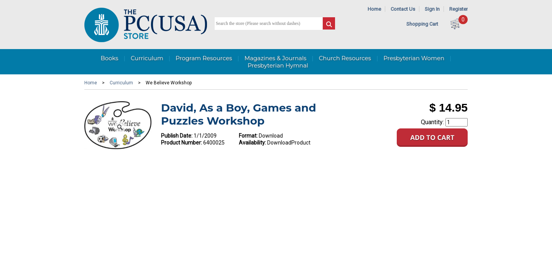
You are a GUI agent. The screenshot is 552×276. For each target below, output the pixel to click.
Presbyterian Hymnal (278, 65)
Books (109, 58)
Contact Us (403, 9)
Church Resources (345, 58)
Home (374, 9)
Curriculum (147, 58)
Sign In (432, 9)
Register (458, 9)
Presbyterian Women (413, 58)
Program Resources (204, 58)
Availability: (252, 143)
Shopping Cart (422, 24)
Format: (248, 136)
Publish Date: (176, 136)
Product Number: (181, 143)
